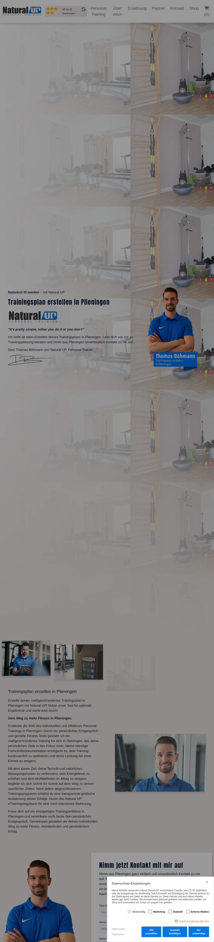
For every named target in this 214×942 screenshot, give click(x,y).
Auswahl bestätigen (175, 932)
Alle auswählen (151, 932)
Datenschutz (118, 929)
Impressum (117, 934)
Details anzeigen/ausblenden (194, 921)
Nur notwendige (198, 932)
